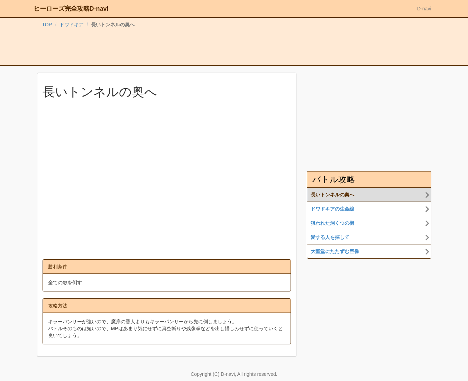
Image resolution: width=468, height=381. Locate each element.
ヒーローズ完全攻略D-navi (71, 8)
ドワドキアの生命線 (332, 209)
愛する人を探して (330, 237)
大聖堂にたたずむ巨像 (335, 251)
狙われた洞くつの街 (332, 223)
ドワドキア (71, 24)
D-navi (424, 8)
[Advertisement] (234, 48)
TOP (47, 24)
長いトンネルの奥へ (332, 194)
